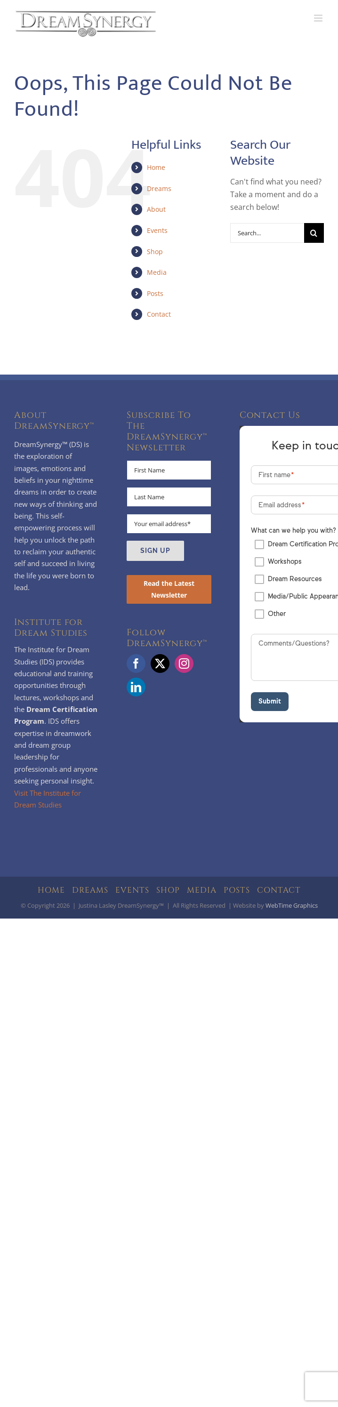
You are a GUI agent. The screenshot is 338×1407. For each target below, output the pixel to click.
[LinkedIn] (136, 687)
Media (157, 272)
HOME (51, 890)
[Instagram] (184, 663)
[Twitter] (160, 663)
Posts (155, 293)
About (156, 209)
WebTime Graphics (292, 905)
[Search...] (267, 233)
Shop (155, 251)
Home (156, 167)
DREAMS (90, 890)
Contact (159, 314)
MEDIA (202, 890)
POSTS (237, 890)
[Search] (314, 233)
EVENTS (132, 890)
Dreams (159, 188)
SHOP (168, 890)
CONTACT (279, 890)
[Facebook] (136, 663)
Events (157, 230)
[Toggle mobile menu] (319, 18)
